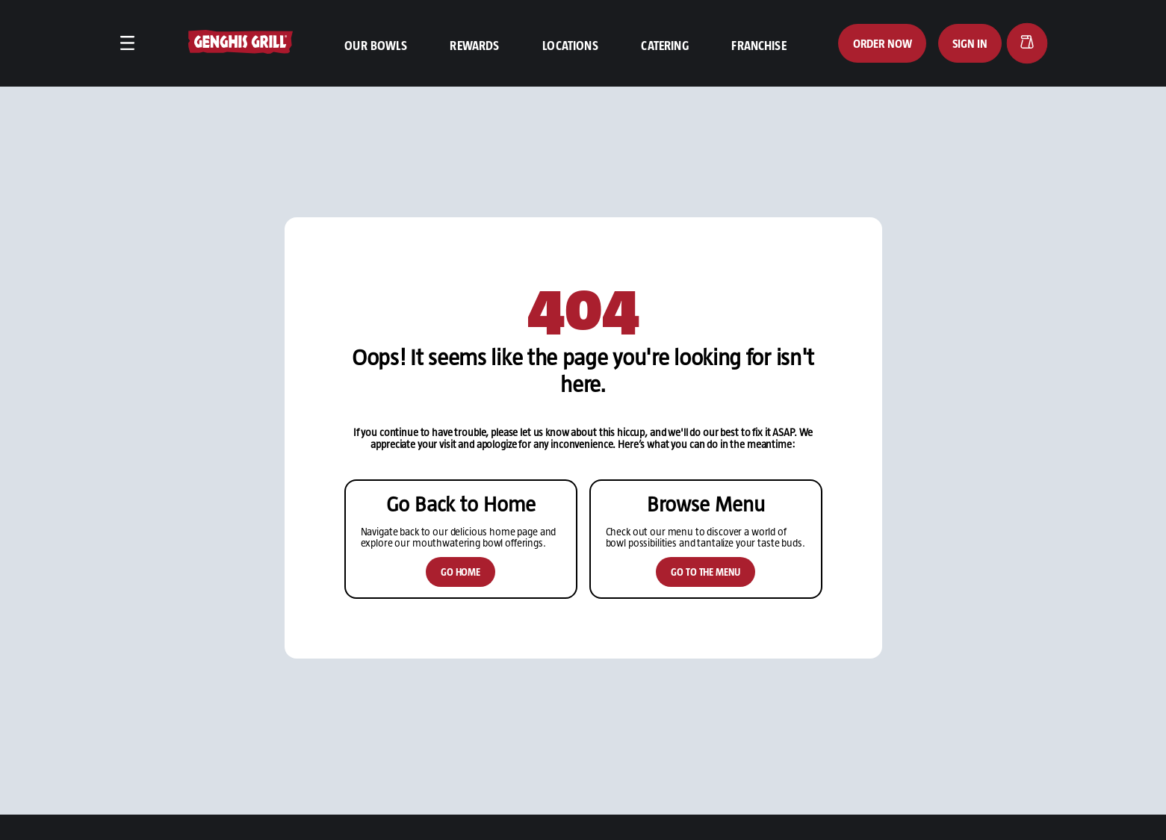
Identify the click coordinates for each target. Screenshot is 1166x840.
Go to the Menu (705, 597)
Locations (570, 44)
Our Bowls (375, 44)
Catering (664, 44)
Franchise (758, 44)
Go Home (460, 597)
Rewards (474, 44)
